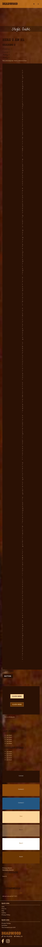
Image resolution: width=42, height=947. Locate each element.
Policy (8, 915)
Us (5, 909)
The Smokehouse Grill (8, 927)
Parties (8, 923)
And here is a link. (32, 60)
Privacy (4, 915)
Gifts (3, 907)
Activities (4, 925)
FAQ (3, 911)
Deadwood (10, 3)
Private (4, 923)
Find (3, 909)
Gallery (4, 913)
